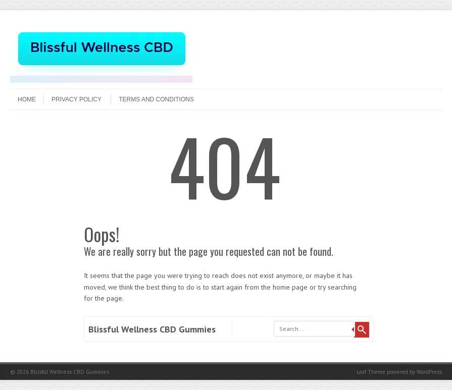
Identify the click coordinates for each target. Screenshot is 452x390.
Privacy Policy (77, 99)
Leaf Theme (371, 371)
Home (27, 99)
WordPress (429, 371)
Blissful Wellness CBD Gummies (152, 329)
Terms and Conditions (156, 99)
